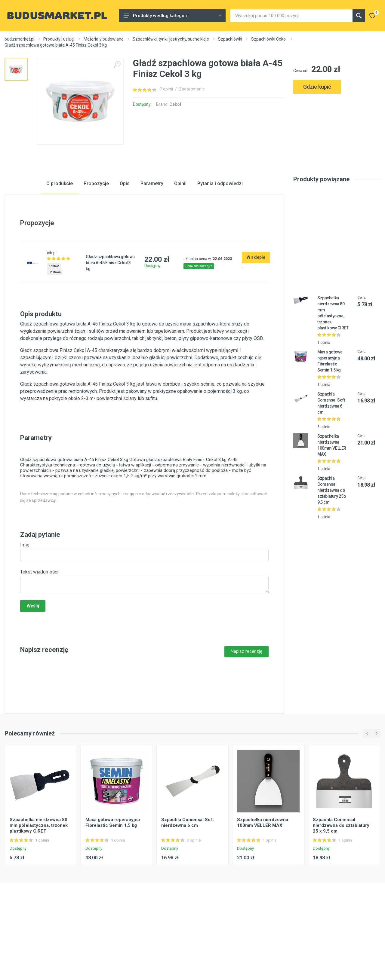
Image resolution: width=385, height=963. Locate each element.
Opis (125, 227)
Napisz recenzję (246, 695)
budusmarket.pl (19, 39)
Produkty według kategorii (173, 15)
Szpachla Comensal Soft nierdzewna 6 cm (187, 866)
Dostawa (55, 315)
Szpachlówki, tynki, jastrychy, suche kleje (171, 39)
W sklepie (256, 300)
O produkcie (59, 227)
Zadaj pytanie (192, 89)
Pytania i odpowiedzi (220, 227)
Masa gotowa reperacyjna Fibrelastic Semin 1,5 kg (112, 866)
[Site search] (291, 15)
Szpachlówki (230, 39)
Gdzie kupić (317, 87)
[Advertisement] (336, 125)
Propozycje (96, 227)
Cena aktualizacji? (198, 309)
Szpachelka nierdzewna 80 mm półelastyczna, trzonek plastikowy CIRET (39, 869)
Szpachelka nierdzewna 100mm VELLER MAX (262, 866)
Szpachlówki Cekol (269, 39)
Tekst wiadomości (39, 615)
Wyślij (32, 649)
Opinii (180, 227)
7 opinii (166, 89)
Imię (24, 588)
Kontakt (54, 309)
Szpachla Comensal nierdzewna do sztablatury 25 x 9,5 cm (331, 533)
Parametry (151, 227)
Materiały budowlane (104, 39)
